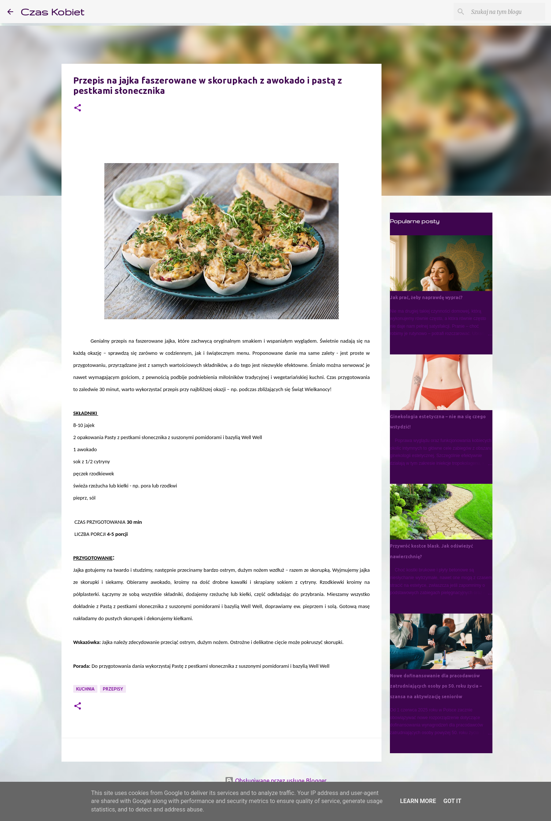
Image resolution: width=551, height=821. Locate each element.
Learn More (418, 801)
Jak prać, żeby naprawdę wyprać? (426, 297)
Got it (452, 801)
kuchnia (85, 688)
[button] (77, 108)
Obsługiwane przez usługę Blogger (276, 780)
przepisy (113, 688)
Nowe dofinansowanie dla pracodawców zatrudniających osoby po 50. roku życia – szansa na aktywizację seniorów (436, 686)
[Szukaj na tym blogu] (506, 12)
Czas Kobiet (52, 11)
